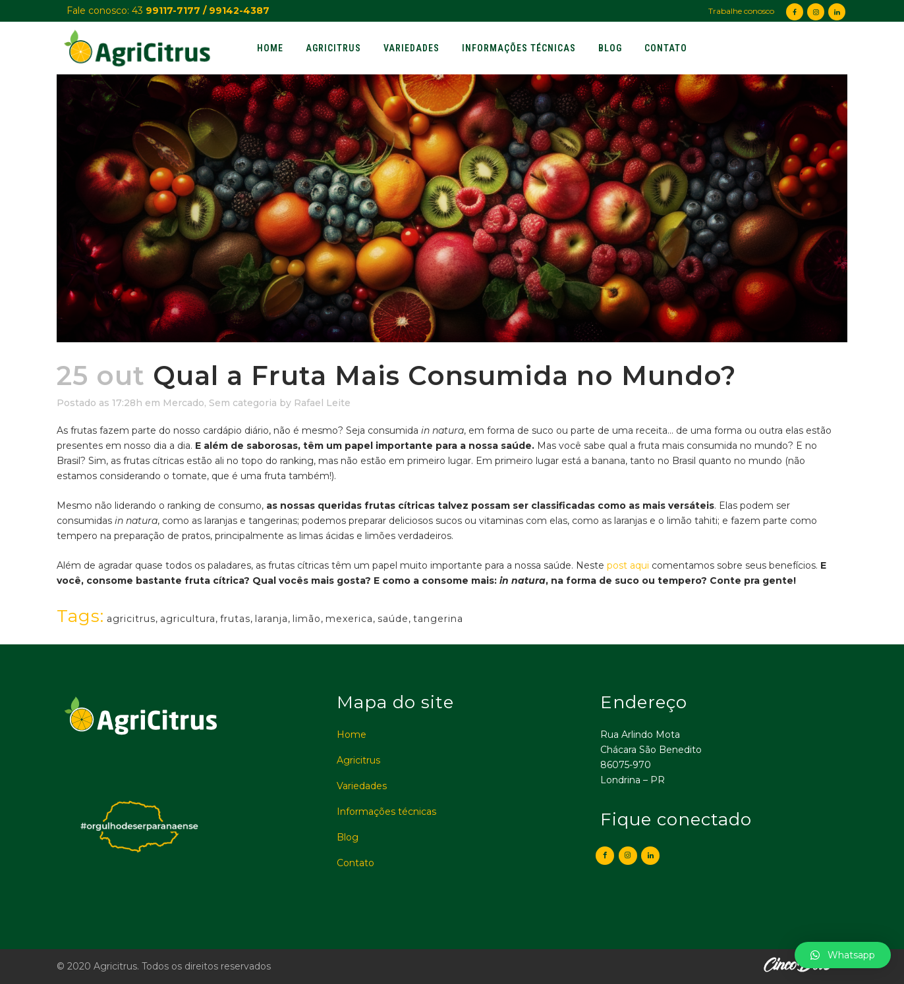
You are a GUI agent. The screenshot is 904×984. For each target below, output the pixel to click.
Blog (347, 837)
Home (351, 734)
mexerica (349, 619)
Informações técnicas (386, 811)
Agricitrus (358, 760)
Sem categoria (243, 403)
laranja (271, 619)
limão (307, 619)
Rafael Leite (322, 403)
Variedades (362, 786)
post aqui (626, 565)
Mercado (183, 403)
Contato (355, 863)
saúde (393, 619)
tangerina (438, 619)
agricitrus (131, 619)
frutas (235, 619)
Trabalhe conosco (741, 11)
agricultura (187, 619)
